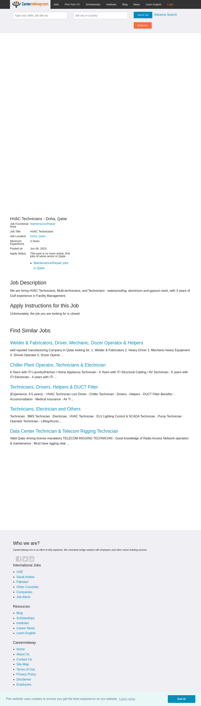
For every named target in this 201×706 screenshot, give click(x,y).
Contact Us (24, 659)
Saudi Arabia (25, 577)
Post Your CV (72, 4)
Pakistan (22, 581)
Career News (25, 628)
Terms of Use (25, 669)
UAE (19, 571)
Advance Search (165, 14)
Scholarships (93, 4)
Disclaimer (23, 679)
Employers (143, 25)
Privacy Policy (26, 674)
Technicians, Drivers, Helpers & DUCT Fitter (54, 387)
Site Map (22, 664)
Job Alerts (23, 597)
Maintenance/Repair (43, 223)
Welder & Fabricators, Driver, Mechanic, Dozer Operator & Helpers (76, 342)
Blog (124, 4)
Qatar (42, 236)
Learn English (153, 4)
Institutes (111, 4)
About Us (22, 654)
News (136, 4)
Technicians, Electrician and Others (45, 409)
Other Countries (27, 587)
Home (20, 649)
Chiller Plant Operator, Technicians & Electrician (58, 365)
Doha (33, 236)
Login (170, 4)
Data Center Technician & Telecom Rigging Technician (64, 431)
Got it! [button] (181, 699)
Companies (24, 592)
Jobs (56, 4)
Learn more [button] (127, 699)
